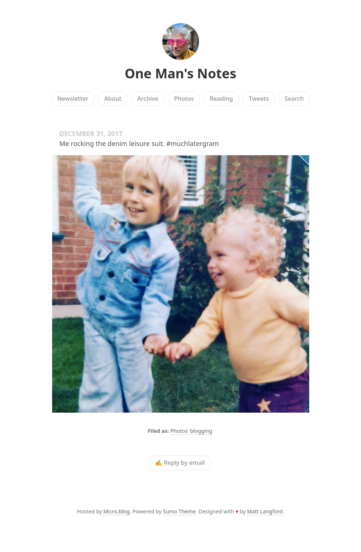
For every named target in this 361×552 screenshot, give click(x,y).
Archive (147, 99)
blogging (201, 430)
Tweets (259, 99)
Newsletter (73, 99)
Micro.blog (116, 511)
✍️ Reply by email (180, 463)
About (113, 99)
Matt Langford (265, 511)
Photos (184, 99)
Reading (221, 99)
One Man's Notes (180, 73)
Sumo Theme (179, 511)
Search (294, 99)
